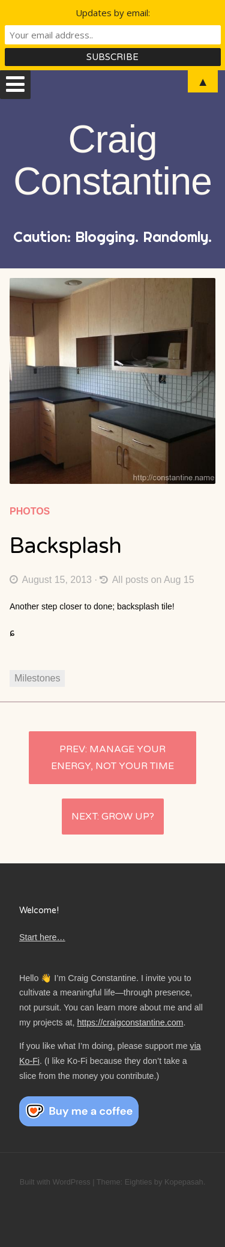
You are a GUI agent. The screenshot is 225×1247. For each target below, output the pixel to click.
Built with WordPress (55, 1181)
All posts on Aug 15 (147, 580)
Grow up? (127, 817)
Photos (30, 511)
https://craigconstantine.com (130, 1022)
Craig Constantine (112, 160)
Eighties (138, 1181)
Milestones (37, 678)
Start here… (42, 937)
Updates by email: (113, 13)
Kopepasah (183, 1181)
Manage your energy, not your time (112, 757)
